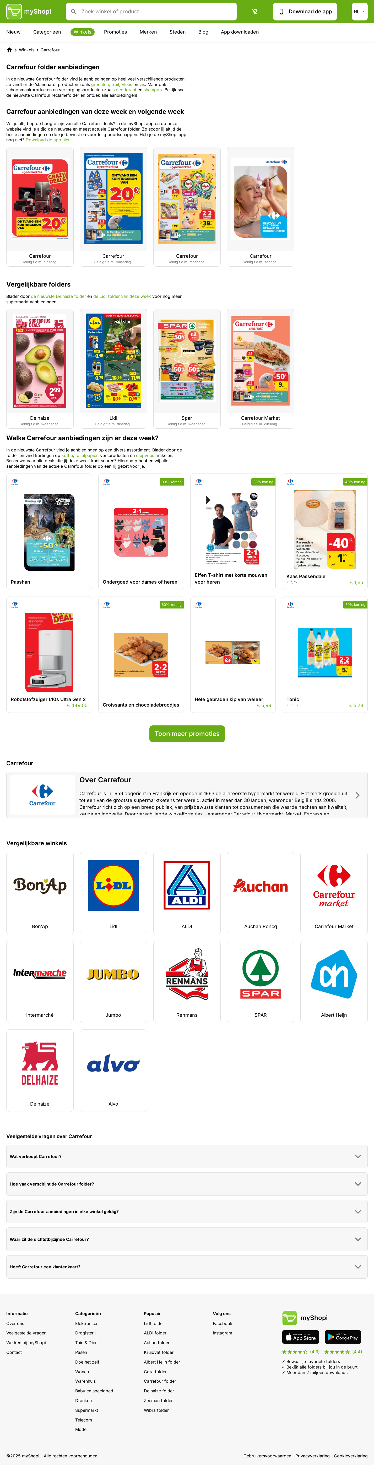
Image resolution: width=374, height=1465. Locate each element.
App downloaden (240, 32)
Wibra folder (156, 1410)
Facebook (222, 1323)
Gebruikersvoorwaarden (267, 1455)
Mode (80, 1429)
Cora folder (155, 1371)
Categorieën (47, 32)
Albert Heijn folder (162, 1362)
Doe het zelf (87, 1362)
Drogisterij (85, 1332)
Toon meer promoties (187, 733)
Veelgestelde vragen (26, 1332)
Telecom (83, 1420)
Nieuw (13, 32)
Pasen (81, 1352)
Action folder (157, 1342)
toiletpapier (86, 455)
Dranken (83, 1400)
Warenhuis (85, 1381)
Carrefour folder (160, 1381)
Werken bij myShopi (26, 1342)
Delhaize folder (159, 1390)
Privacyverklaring (312, 1455)
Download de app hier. (48, 139)
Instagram (222, 1332)
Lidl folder (154, 1323)
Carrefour (50, 49)
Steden (178, 32)
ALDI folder (155, 1332)
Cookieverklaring (351, 1455)
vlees (127, 84)
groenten (100, 84)
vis (142, 84)
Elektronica (86, 1323)
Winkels (82, 32)
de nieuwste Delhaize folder (58, 296)
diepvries (145, 455)
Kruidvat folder (159, 1352)
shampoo (153, 89)
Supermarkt (86, 1410)
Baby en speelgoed (94, 1390)
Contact (14, 1352)
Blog (203, 32)
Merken (148, 32)
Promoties (115, 32)
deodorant (127, 89)
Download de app (305, 11)
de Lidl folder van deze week (122, 296)
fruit (115, 84)
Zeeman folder (158, 1400)
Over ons (15, 1323)
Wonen (82, 1371)
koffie (67, 455)
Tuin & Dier (86, 1342)
